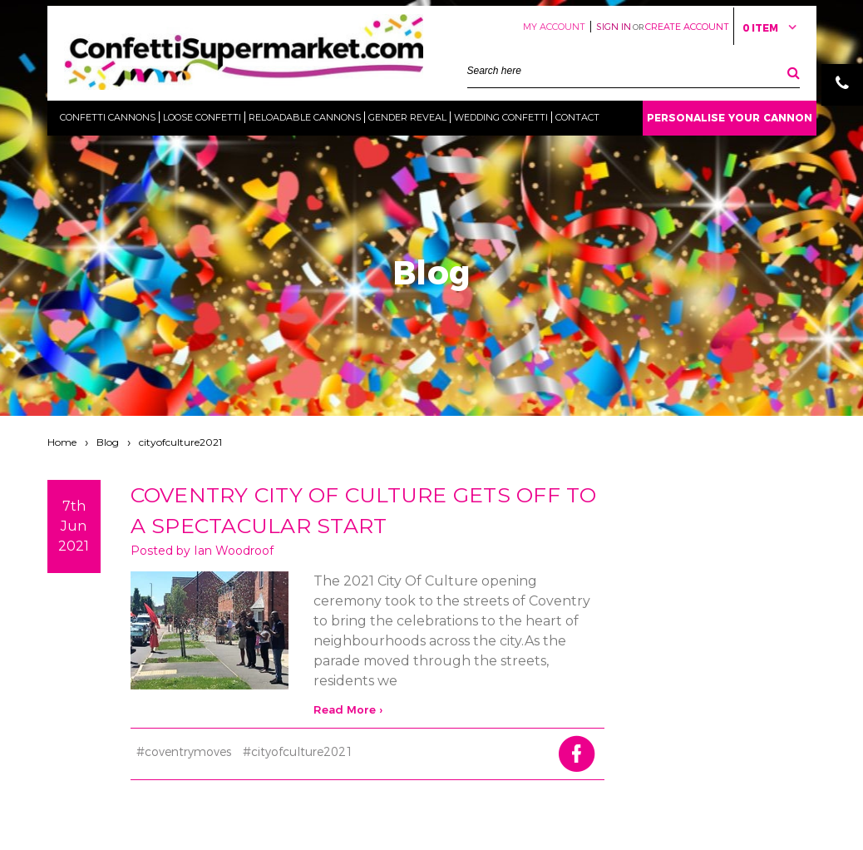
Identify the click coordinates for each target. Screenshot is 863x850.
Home (61, 442)
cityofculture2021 (180, 442)
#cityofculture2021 (298, 751)
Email (842, 126)
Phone (842, 85)
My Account (554, 26)
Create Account (687, 26)
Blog (107, 442)
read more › (347, 709)
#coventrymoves (183, 751)
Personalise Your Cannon (729, 117)
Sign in (613, 26)
